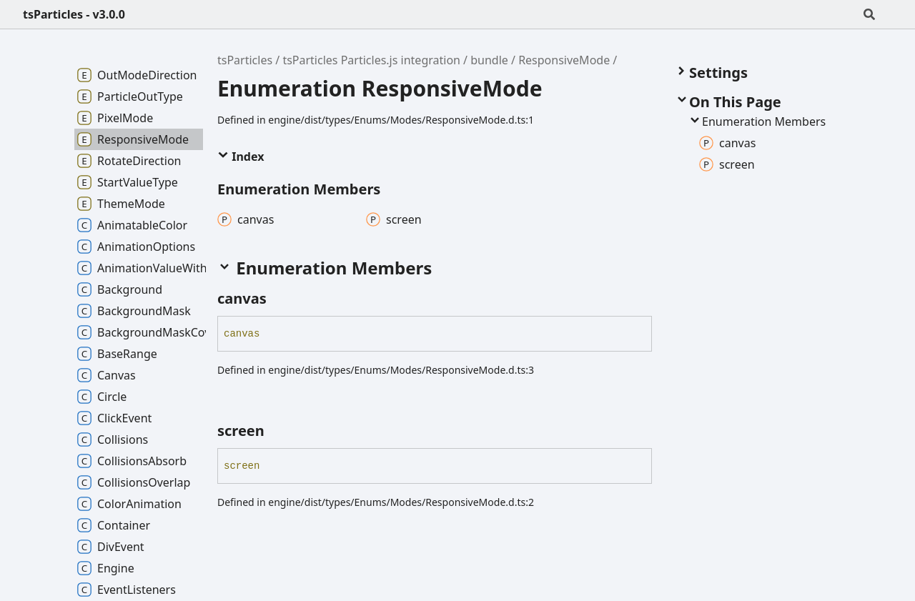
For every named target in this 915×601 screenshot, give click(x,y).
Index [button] (240, 156)
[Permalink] (279, 299)
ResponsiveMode (564, 60)
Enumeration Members (757, 121)
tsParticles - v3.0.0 (74, 14)
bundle (489, 60)
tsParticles (244, 60)
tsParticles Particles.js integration (371, 60)
